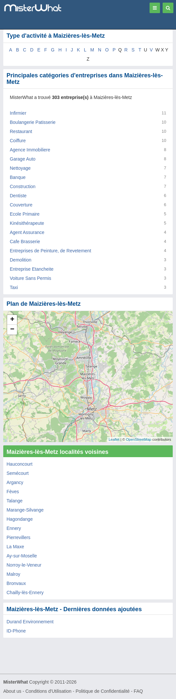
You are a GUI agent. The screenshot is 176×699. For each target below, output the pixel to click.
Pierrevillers (18, 537)
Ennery (14, 528)
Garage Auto (23, 159)
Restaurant (21, 131)
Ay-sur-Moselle (22, 555)
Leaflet (114, 439)
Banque (17, 177)
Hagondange (20, 519)
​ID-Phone (16, 630)
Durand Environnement (30, 621)
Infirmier (18, 113)
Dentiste (18, 195)
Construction (23, 186)
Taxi (14, 287)
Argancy (15, 482)
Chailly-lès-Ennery (25, 592)
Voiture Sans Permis (30, 278)
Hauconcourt (19, 464)
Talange (15, 500)
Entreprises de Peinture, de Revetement (50, 250)
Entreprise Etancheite (32, 269)
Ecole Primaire (25, 214)
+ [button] (12, 320)
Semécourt (18, 473)
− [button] (12, 330)
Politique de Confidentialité (102, 691)
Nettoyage (20, 168)
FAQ (138, 691)
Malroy (13, 574)
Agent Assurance (27, 232)
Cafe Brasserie (25, 241)
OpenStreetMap (139, 439)
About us (12, 691)
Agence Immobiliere (30, 149)
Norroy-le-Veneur (24, 565)
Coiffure (18, 140)
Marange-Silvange (25, 510)
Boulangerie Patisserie (33, 122)
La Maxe (15, 546)
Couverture (21, 204)
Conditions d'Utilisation (48, 691)
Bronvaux (16, 583)
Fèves (13, 491)
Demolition (20, 259)
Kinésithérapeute (27, 223)
